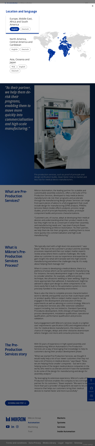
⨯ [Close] (93, 5)
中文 (13, 67)
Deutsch (25, 29)
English (15, 29)
